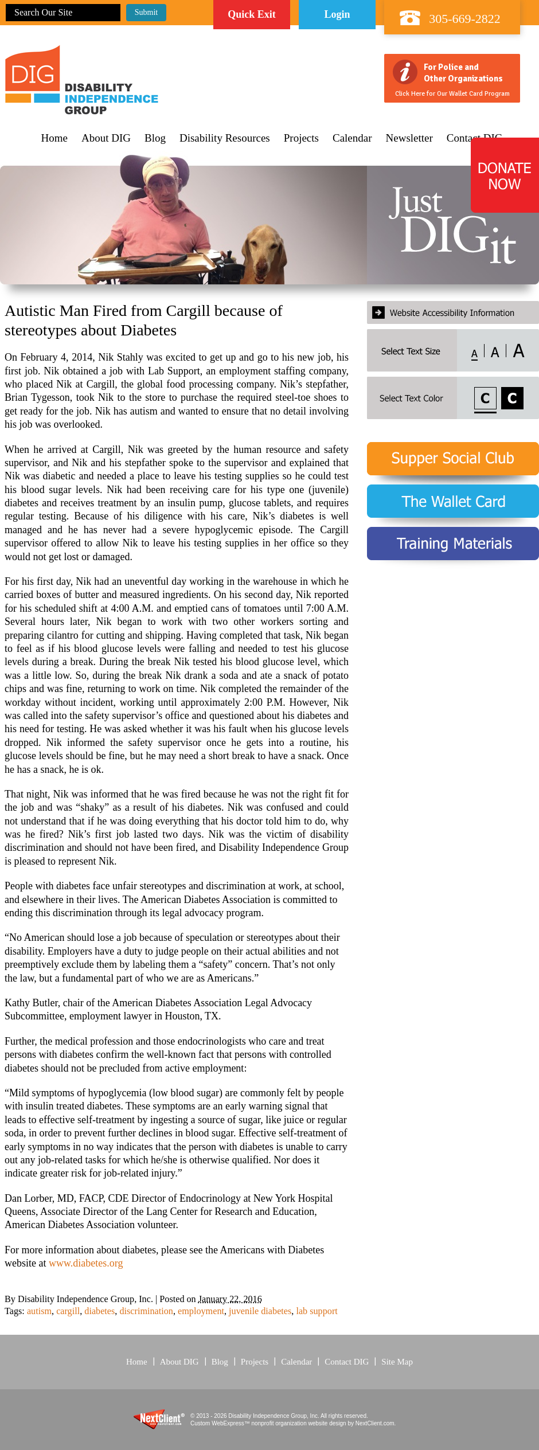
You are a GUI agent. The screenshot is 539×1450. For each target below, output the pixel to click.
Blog (155, 138)
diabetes (99, 1311)
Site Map (397, 1361)
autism (39, 1311)
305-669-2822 (465, 18)
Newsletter (409, 138)
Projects (301, 138)
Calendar (352, 138)
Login (337, 14)
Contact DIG (347, 1361)
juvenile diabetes (260, 1311)
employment (201, 1311)
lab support (316, 1311)
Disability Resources (224, 138)
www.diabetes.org (86, 1263)
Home (54, 138)
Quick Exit (252, 14)
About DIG (106, 138)
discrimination (146, 1311)
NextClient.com (375, 1423)
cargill (68, 1311)
